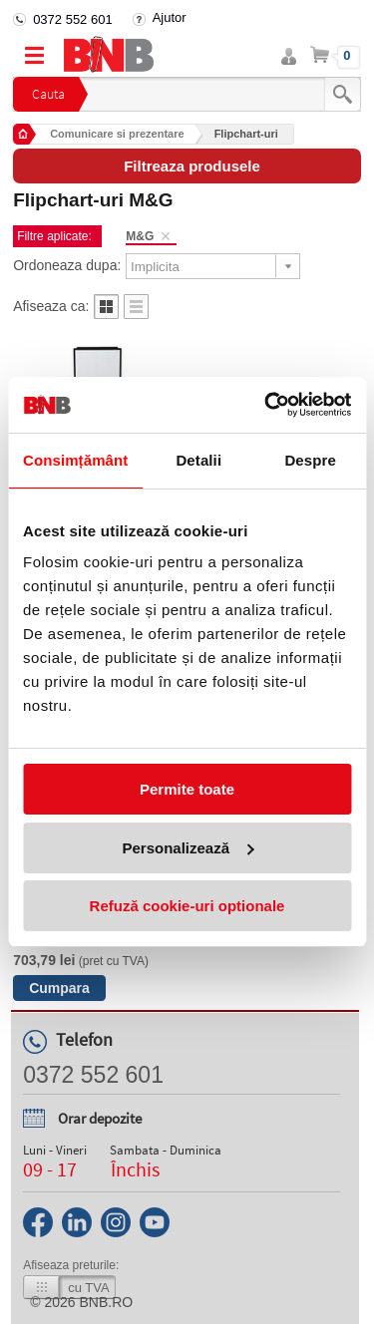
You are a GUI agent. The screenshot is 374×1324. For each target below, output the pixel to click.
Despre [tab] (309, 460)
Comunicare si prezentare (117, 134)
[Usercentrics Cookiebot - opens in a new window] (266, 405)
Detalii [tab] (198, 460)
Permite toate (187, 789)
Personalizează (187, 847)
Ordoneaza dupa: (67, 265)
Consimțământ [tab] (75, 460)
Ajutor (170, 17)
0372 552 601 (73, 19)
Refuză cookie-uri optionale (187, 905)
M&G (140, 236)
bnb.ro (107, 1302)
